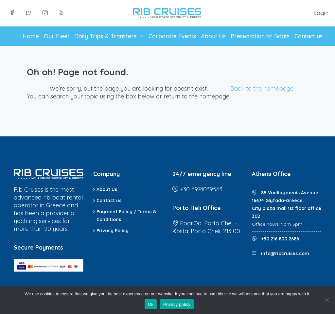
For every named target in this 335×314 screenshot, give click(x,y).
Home (31, 36)
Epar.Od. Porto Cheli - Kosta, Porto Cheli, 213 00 (206, 227)
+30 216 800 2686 (279, 239)
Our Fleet (56, 36)
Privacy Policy (113, 231)
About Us (213, 36)
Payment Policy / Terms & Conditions (126, 215)
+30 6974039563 (201, 189)
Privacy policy (176, 304)
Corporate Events (172, 36)
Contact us (308, 36)
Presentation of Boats (260, 36)
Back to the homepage (261, 88)
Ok (150, 304)
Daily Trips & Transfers (105, 36)
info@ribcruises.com (285, 253)
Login (320, 13)
